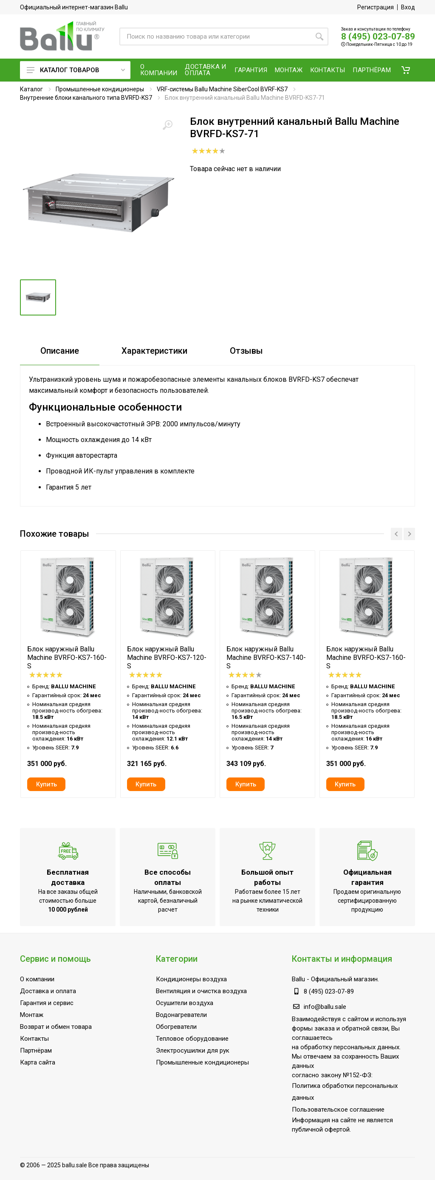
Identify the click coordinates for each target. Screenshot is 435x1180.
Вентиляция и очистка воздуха (201, 991)
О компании (37, 979)
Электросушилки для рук (192, 1050)
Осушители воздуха (184, 1003)
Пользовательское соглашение (338, 1109)
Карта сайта (37, 1062)
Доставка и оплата (48, 991)
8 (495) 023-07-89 (378, 36)
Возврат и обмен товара (56, 1027)
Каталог (31, 89)
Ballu (298, 979)
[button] (405, 70)
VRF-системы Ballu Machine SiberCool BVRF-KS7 (222, 89)
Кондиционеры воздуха (191, 979)
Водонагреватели (181, 1015)
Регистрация (375, 7)
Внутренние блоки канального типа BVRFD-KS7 (86, 97)
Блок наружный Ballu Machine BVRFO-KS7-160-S (67, 657)
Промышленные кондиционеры (100, 89)
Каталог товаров (76, 70)
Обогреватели (176, 1027)
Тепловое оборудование (192, 1038)
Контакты (34, 1038)
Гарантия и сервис (46, 1003)
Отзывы (246, 351)
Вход (408, 7)
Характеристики (154, 351)
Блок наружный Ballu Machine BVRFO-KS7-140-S (266, 657)
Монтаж (31, 1015)
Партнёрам (36, 1050)
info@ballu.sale (325, 1007)
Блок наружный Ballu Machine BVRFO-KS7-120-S (166, 657)
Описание (59, 351)
